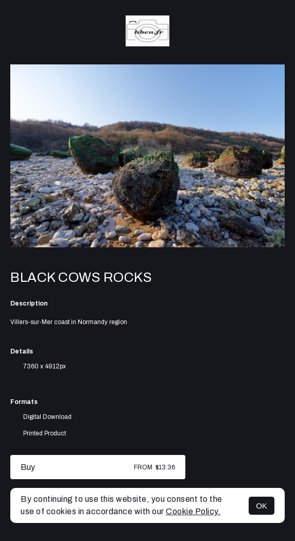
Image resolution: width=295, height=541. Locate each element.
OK (261, 505)
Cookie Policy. (193, 511)
